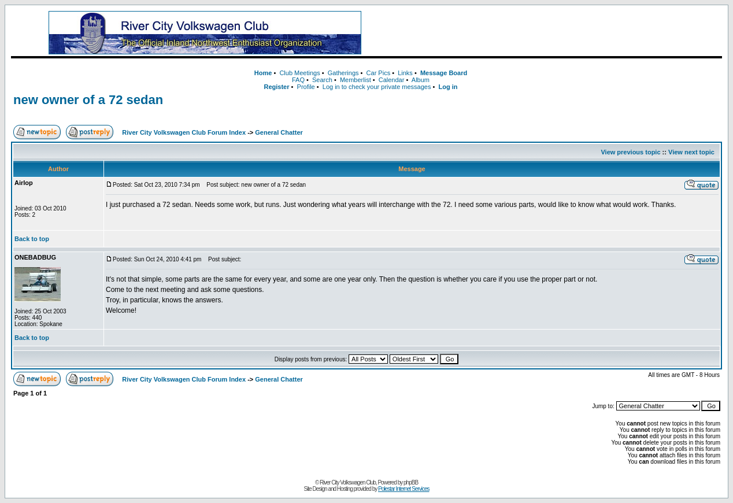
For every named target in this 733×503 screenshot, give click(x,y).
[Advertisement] (556, 33)
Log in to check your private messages (377, 86)
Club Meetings (299, 72)
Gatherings (343, 72)
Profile (306, 86)
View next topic (691, 152)
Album (421, 79)
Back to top (31, 238)
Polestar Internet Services (404, 489)
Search (322, 79)
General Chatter (279, 132)
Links (405, 72)
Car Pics (378, 72)
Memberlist (355, 79)
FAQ (298, 79)
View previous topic (630, 152)
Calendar (392, 79)
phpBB (410, 482)
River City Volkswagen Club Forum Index (184, 132)
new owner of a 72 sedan (88, 100)
